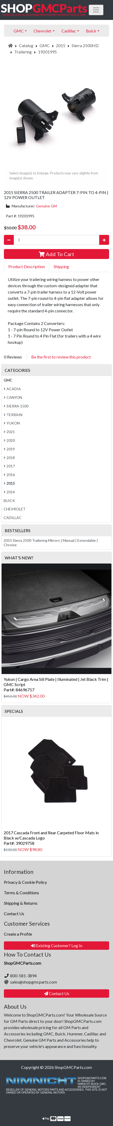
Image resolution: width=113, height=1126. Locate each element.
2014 (9, 492)
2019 (9, 449)
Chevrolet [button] (42, 30)
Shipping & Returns (20, 903)
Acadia (12, 389)
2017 (9, 466)
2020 (9, 440)
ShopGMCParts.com (73, 1067)
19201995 (47, 51)
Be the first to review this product (61, 356)
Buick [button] (91, 30)
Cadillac (13, 517)
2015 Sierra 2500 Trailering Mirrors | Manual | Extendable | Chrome (51, 542)
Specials (14, 711)
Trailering (23, 51)
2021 (9, 431)
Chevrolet (15, 509)
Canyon (13, 397)
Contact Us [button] (56, 993)
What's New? (19, 557)
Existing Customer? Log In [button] (56, 945)
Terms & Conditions (21, 892)
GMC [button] (19, 30)
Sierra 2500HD (85, 45)
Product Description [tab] (26, 266)
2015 (60, 45)
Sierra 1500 (16, 406)
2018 (9, 457)
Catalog (26, 45)
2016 (9, 474)
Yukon (12, 423)
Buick (9, 500)
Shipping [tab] (61, 266)
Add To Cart (56, 254)
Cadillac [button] (68, 30)
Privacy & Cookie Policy (25, 882)
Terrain (13, 414)
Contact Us (14, 913)
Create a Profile (18, 933)
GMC (45, 45)
